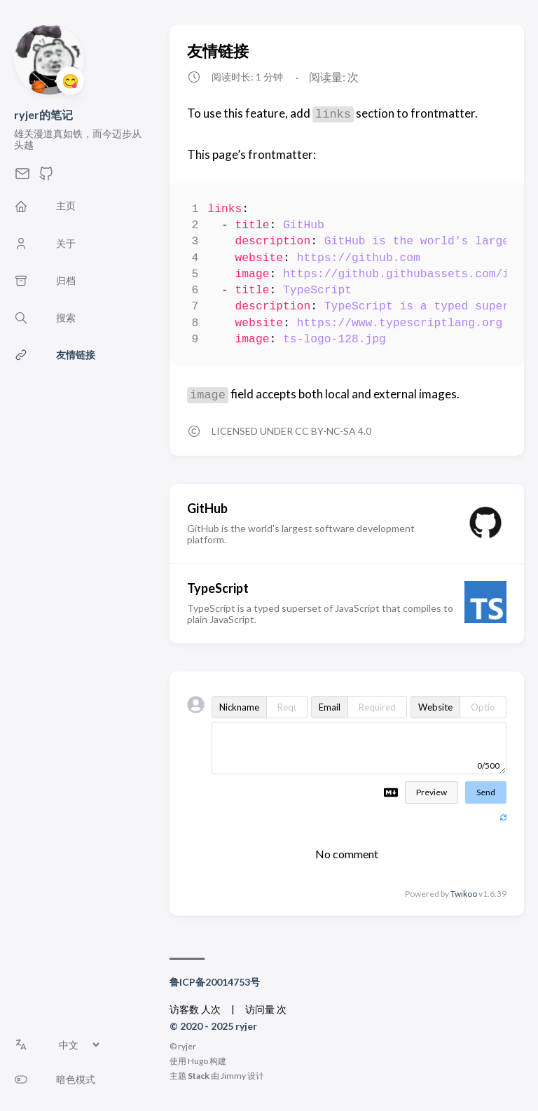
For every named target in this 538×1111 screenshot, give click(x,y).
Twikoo (463, 893)
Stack (198, 1075)
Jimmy (233, 1075)
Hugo (198, 1061)
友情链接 (218, 50)
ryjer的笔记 (43, 114)
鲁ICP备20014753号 (215, 982)
